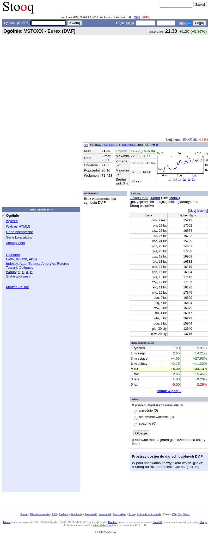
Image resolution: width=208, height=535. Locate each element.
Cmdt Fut (107, 144)
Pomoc (24, 514)
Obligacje (26, 267)
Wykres (12, 221)
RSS (54, 514)
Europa (34, 264)
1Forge (203, 522)
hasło (130, 23)
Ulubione (13, 255)
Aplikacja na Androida (149, 514)
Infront (6, 522)
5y (193, 179)
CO (174, 514)
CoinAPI (157, 522)
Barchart (112, 522)
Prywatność (90, 514)
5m (184, 179)
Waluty (11, 272)
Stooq (132, 514)
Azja (23, 264)
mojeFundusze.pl (102, 525)
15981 (174, 198)
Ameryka (48, 264)
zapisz (182, 23)
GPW (10, 259)
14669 (155, 198)
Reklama (63, 514)
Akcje (33, 259)
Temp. (186, 514)
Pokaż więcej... (169, 391)
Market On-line (17, 287)
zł (31, 272)
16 (157, 144)
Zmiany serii (15, 243)
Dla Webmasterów (40, 514)
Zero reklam (119, 514)
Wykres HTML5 (18, 226)
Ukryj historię (198, 211)
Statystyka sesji (18, 276)
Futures (63, 264)
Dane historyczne (19, 232)
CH (180, 514)
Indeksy (12, 264)
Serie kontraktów (19, 237)
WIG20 (21, 259)
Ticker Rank (128, 144)
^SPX (137, 17)
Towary (11, 267)
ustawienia (104, 514)
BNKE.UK (190, 140)
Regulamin (76, 514)
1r (189, 179)
